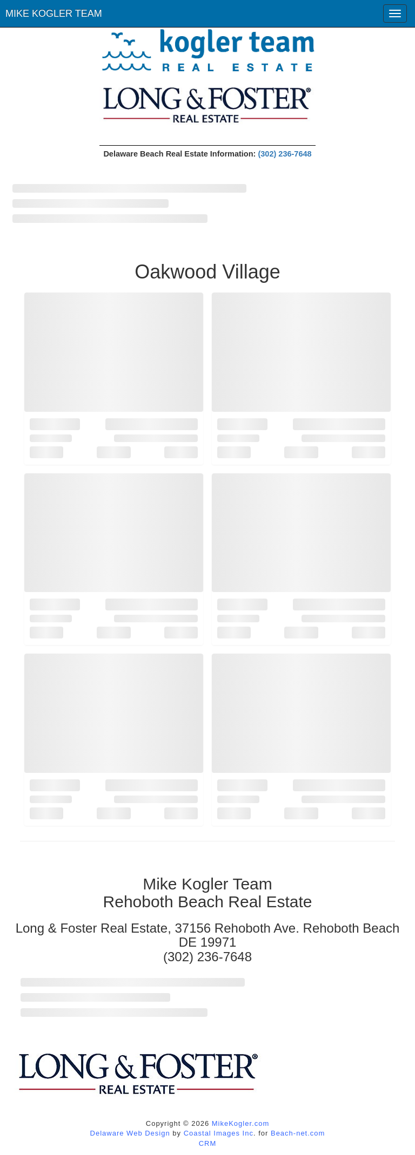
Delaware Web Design (130, 1133)
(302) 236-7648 (284, 154)
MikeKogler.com (240, 1123)
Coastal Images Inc (218, 1133)
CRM (208, 1143)
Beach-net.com (298, 1133)
